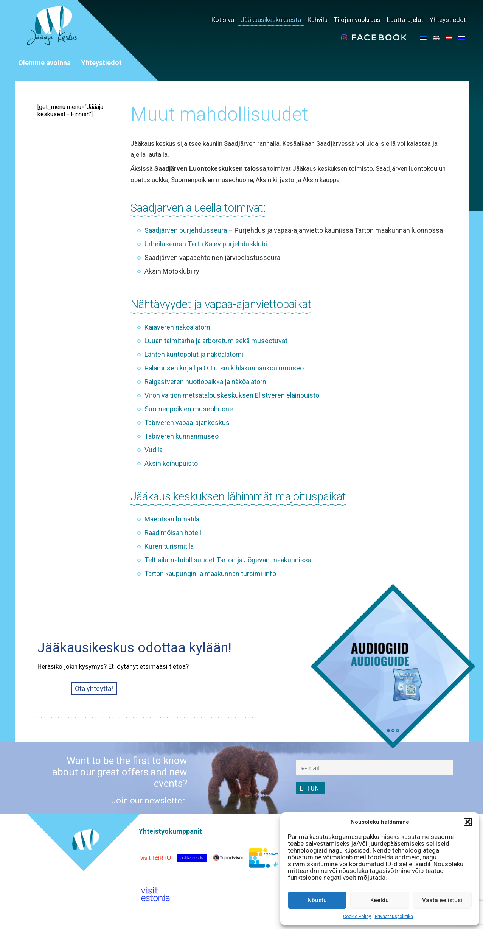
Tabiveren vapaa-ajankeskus (187, 422)
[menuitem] (423, 37)
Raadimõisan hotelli (173, 533)
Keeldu (379, 900)
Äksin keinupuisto (171, 463)
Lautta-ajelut (405, 19)
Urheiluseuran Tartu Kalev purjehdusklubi (205, 244)
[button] (468, 822)
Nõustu (317, 900)
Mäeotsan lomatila (171, 519)
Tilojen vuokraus (357, 19)
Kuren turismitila (169, 546)
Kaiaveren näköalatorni (178, 327)
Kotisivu (222, 19)
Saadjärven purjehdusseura (185, 230)
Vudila (153, 450)
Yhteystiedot (448, 19)
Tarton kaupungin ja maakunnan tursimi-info (210, 573)
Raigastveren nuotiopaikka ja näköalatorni (206, 382)
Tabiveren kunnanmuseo (181, 436)
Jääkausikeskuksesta (271, 19)
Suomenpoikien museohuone (188, 409)
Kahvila (318, 19)
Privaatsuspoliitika (394, 916)
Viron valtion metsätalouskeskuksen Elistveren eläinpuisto (231, 395)
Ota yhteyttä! (94, 688)
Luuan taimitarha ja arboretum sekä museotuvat (215, 341)
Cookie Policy (357, 916)
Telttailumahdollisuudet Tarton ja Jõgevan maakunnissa (227, 560)
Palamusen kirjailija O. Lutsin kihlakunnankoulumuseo (224, 368)
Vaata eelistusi (442, 900)
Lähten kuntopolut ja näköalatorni (193, 354)
